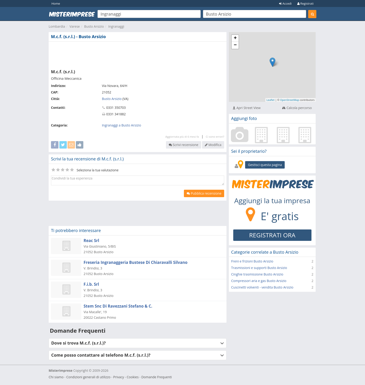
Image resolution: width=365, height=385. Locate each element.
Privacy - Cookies (126, 377)
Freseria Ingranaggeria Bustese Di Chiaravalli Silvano (135, 262)
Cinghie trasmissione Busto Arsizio (257, 274)
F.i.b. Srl (91, 284)
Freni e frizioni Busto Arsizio (252, 261)
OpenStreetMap (289, 100)
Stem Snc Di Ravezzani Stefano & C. (118, 306)
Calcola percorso (297, 108)
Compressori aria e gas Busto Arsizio (258, 281)
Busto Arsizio (94, 26)
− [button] (235, 45)
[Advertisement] (137, 54)
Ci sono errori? (215, 136)
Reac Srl (91, 240)
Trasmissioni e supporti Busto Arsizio (259, 268)
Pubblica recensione (204, 193)
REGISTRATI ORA (272, 235)
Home (55, 3)
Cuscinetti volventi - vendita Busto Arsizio (262, 287)
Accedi (285, 3)
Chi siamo (56, 377)
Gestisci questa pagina (265, 165)
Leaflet (271, 100)
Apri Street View (246, 108)
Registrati (305, 3)
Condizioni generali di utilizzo (88, 377)
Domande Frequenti (156, 377)
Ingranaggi (116, 26)
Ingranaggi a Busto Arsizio (121, 125)
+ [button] (235, 38)
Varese (74, 26)
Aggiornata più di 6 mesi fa (182, 136)
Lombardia (57, 26)
